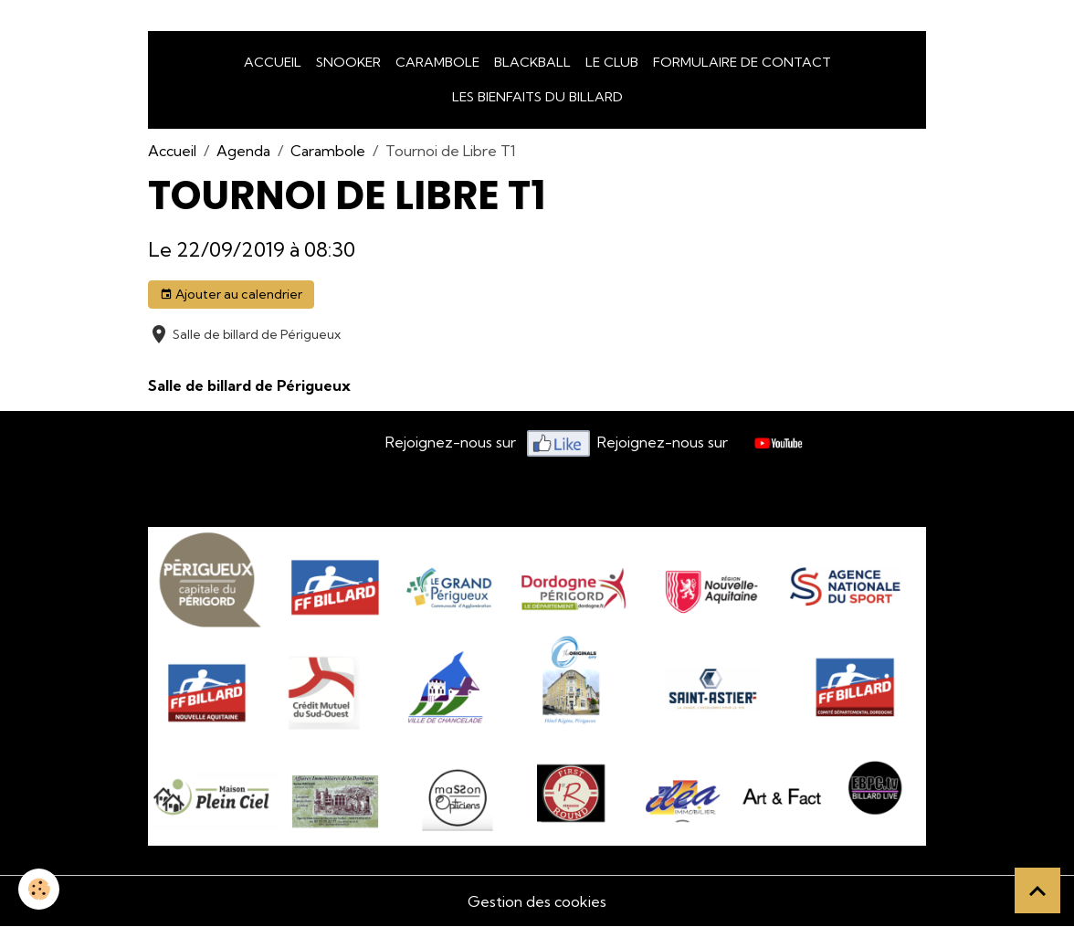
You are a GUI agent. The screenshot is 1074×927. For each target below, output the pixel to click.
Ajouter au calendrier (231, 294)
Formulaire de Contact (742, 62)
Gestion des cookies (537, 901)
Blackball (532, 62)
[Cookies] (38, 889)
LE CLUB (611, 62)
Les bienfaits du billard (537, 97)
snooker (348, 62)
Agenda (243, 151)
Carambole (437, 62)
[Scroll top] (1037, 890)
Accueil (272, 62)
